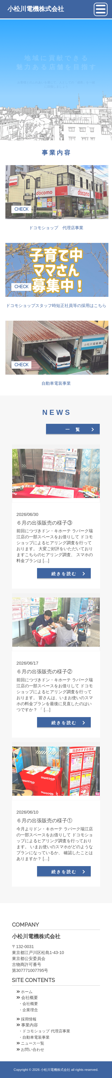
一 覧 (73, 429)
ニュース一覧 (30, 1043)
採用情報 (26, 1019)
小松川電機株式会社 (35, 8)
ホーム (24, 991)
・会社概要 (27, 1003)
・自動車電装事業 (33, 1037)
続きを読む (64, 573)
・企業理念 (27, 1010)
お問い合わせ (30, 1049)
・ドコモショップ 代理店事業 (43, 1031)
